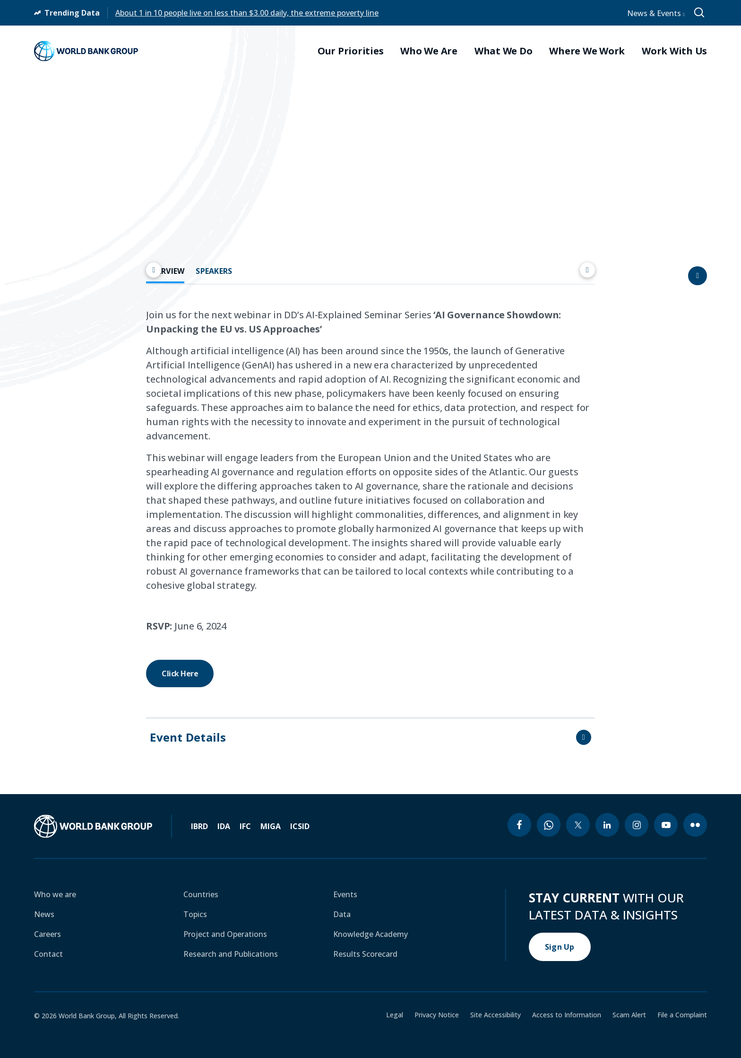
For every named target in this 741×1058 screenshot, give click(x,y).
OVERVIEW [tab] (165, 271)
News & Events (656, 13)
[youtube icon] (666, 825)
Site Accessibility (495, 1015)
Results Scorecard (365, 954)
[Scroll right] (587, 270)
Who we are (55, 894)
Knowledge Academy (370, 934)
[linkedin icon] (607, 825)
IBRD (199, 826)
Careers (47, 934)
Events (345, 894)
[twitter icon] (578, 825)
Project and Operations (225, 934)
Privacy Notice (436, 1015)
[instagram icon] (636, 825)
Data (342, 914)
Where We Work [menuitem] (587, 51)
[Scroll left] (153, 270)
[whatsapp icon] (548, 825)
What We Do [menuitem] (503, 51)
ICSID (300, 826)
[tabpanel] (370, 497)
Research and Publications (230, 954)
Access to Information (566, 1015)
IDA (223, 826)
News (44, 914)
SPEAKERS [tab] (214, 271)
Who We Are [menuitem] (428, 51)
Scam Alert (629, 1015)
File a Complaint (682, 1015)
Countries (200, 894)
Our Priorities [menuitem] (351, 51)
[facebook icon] (519, 825)
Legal (394, 1015)
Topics (195, 914)
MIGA (270, 826)
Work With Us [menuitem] (674, 51)
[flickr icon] (695, 825)
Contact (48, 954)
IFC (245, 826)
